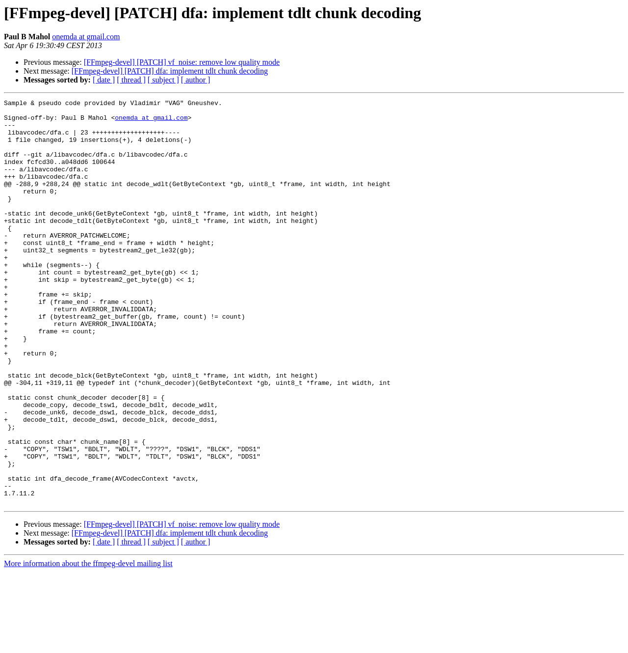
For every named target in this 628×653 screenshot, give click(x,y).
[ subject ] (163, 80)
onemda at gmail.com (86, 36)
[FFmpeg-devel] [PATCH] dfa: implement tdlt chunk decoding (170, 71)
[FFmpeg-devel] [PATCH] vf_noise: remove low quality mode (182, 62)
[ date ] (104, 80)
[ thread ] (131, 80)
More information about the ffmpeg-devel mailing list (88, 644)
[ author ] (195, 80)
